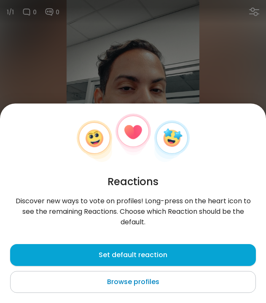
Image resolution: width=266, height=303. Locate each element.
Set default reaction (133, 255)
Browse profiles (133, 282)
